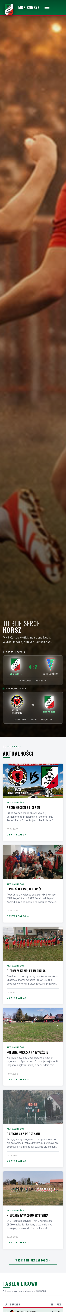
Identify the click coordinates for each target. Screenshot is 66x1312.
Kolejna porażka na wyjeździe (27, 1052)
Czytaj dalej (18, 835)
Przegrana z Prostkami (23, 1133)
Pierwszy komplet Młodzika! (26, 970)
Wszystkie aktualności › (32, 1260)
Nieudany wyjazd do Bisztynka (27, 1215)
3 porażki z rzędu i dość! (24, 889)
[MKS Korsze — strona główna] (21, 7)
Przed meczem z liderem (23, 807)
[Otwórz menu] (47, 7)
